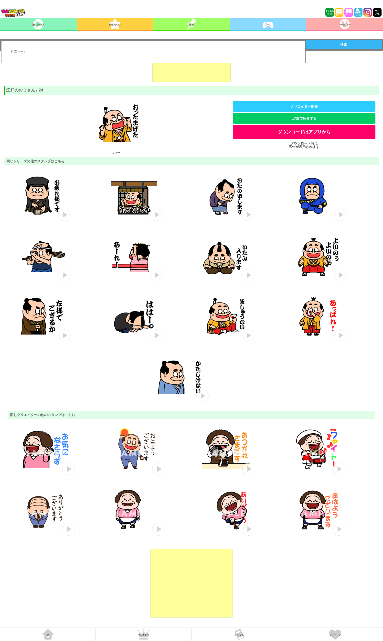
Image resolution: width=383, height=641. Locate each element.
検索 (343, 44)
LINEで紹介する (304, 118)
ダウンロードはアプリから (304, 132)
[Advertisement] (191, 70)
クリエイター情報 (304, 106)
